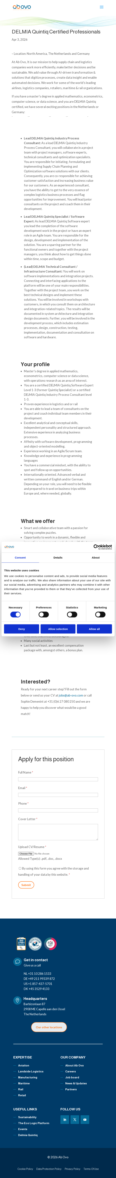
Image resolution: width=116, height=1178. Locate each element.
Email (22, 788)
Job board (72, 1077)
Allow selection (58, 628)
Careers (70, 1071)
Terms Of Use (91, 1169)
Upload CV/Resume (32, 847)
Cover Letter (27, 819)
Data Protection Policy (49, 1169)
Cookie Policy (25, 1169)
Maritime (24, 1083)
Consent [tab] (20, 557)
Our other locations (49, 1027)
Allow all (94, 628)
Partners (71, 1089)
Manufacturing (27, 1077)
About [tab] (96, 557)
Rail (20, 1089)
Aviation (23, 1065)
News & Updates (76, 1083)
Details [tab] (58, 557)
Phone (23, 803)
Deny (21, 628)
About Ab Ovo (74, 1065)
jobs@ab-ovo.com (71, 695)
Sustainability (27, 1117)
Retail (22, 1095)
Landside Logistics (31, 1071)
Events (22, 1129)
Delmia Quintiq (28, 1135)
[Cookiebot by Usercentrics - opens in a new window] (96, 547)
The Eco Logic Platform (33, 1123)
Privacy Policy (72, 1169)
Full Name (25, 772)
